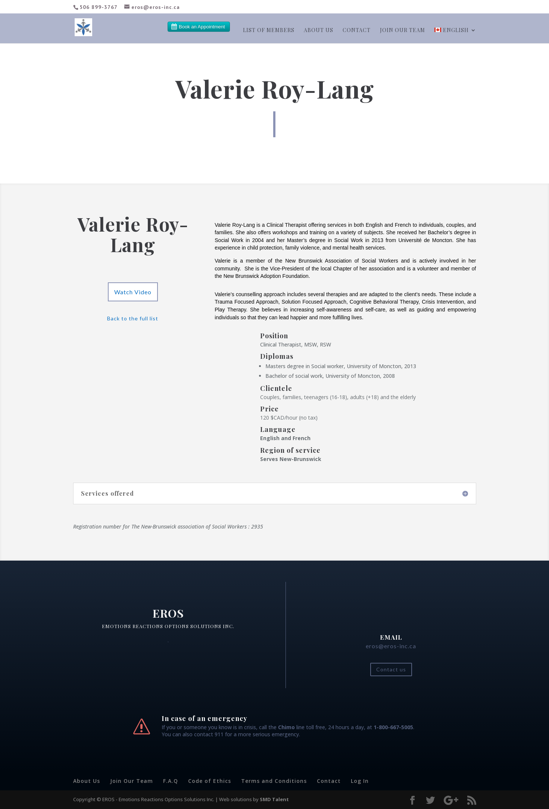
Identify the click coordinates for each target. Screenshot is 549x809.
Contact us (391, 669)
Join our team (402, 31)
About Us (318, 31)
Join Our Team (131, 780)
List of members (268, 31)
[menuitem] (455, 35)
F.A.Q (170, 780)
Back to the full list (132, 318)
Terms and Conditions (274, 780)
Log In (360, 780)
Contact (357, 31)
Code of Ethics (209, 780)
